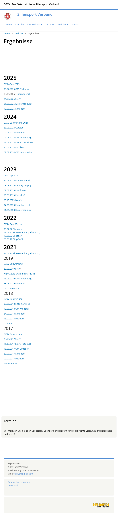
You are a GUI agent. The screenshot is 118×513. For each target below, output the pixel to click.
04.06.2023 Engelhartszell (17, 205)
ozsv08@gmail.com (23, 473)
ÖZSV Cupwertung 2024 (16, 122)
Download (13, 485)
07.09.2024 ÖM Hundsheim (18, 152)
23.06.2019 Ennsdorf (14, 283)
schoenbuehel (22, 93)
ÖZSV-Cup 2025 (12, 84)
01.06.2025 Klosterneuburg (17, 103)
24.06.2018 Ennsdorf (14, 313)
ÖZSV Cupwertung (13, 298)
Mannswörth (10, 363)
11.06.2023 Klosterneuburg (17, 209)
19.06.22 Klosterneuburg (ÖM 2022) (22, 232)
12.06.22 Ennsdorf (13, 235)
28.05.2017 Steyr (12, 338)
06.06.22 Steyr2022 (13, 239)
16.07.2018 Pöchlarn (14, 318)
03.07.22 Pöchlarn (13, 229)
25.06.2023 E (10, 195)
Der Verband (34, 24)
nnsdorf (21, 195)
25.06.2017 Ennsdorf (14, 353)
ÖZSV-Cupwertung (13, 263)
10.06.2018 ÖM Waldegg (16, 308)
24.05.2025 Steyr (12, 98)
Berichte (63, 24)
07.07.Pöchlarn (11, 288)
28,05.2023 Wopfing (14, 200)
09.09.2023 (9, 185)
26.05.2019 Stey (12, 268)
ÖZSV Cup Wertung (14, 224)
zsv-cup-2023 (11, 175)
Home (9, 24)
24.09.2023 (9, 180)
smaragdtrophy (23, 185)
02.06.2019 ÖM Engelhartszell (19, 273)
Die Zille (19, 24)
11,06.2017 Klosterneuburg (17, 343)
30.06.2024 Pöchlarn (14, 147)
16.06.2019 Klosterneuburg (17, 278)
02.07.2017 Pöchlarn (14, 358)
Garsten (8, 323)
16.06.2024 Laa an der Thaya (18, 142)
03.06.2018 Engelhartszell (17, 303)
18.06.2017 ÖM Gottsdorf (16, 348)
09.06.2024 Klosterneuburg (17, 137)
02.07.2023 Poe (11, 190)
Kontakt (75, 24)
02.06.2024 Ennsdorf (14, 132)
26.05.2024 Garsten (14, 127)
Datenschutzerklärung (19, 482)
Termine (50, 24)
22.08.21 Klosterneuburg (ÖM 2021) (22, 253)
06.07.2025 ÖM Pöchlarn (16, 89)
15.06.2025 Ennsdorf (14, 108)
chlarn (22, 190)
